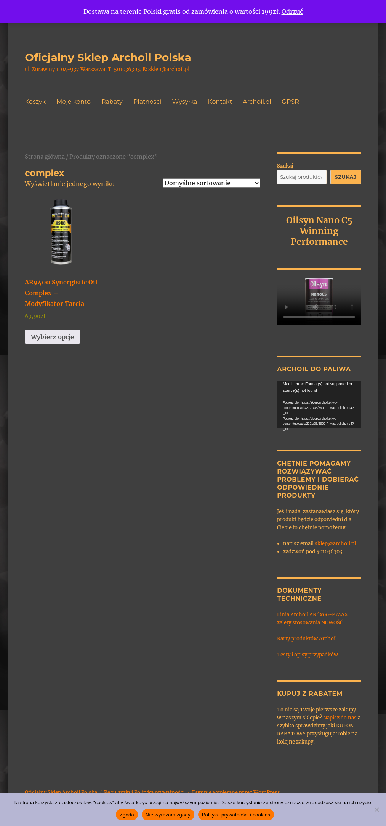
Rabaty (112, 101)
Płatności (147, 101)
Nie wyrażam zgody (168, 815)
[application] (319, 404)
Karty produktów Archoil (307, 638)
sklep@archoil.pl (335, 543)
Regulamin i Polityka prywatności (144, 792)
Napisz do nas (340, 717)
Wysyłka (184, 101)
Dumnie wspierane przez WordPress (236, 792)
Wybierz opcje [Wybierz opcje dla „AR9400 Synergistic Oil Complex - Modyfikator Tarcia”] (52, 337)
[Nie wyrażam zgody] (376, 809)
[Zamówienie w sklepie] (211, 183)
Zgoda (127, 815)
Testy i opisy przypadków (307, 654)
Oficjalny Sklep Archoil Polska (108, 57)
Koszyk (35, 101)
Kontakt (220, 101)
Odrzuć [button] (292, 11)
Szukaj (285, 166)
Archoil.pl (257, 101)
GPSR (290, 101)
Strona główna (45, 157)
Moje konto (73, 101)
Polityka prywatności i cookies (236, 815)
